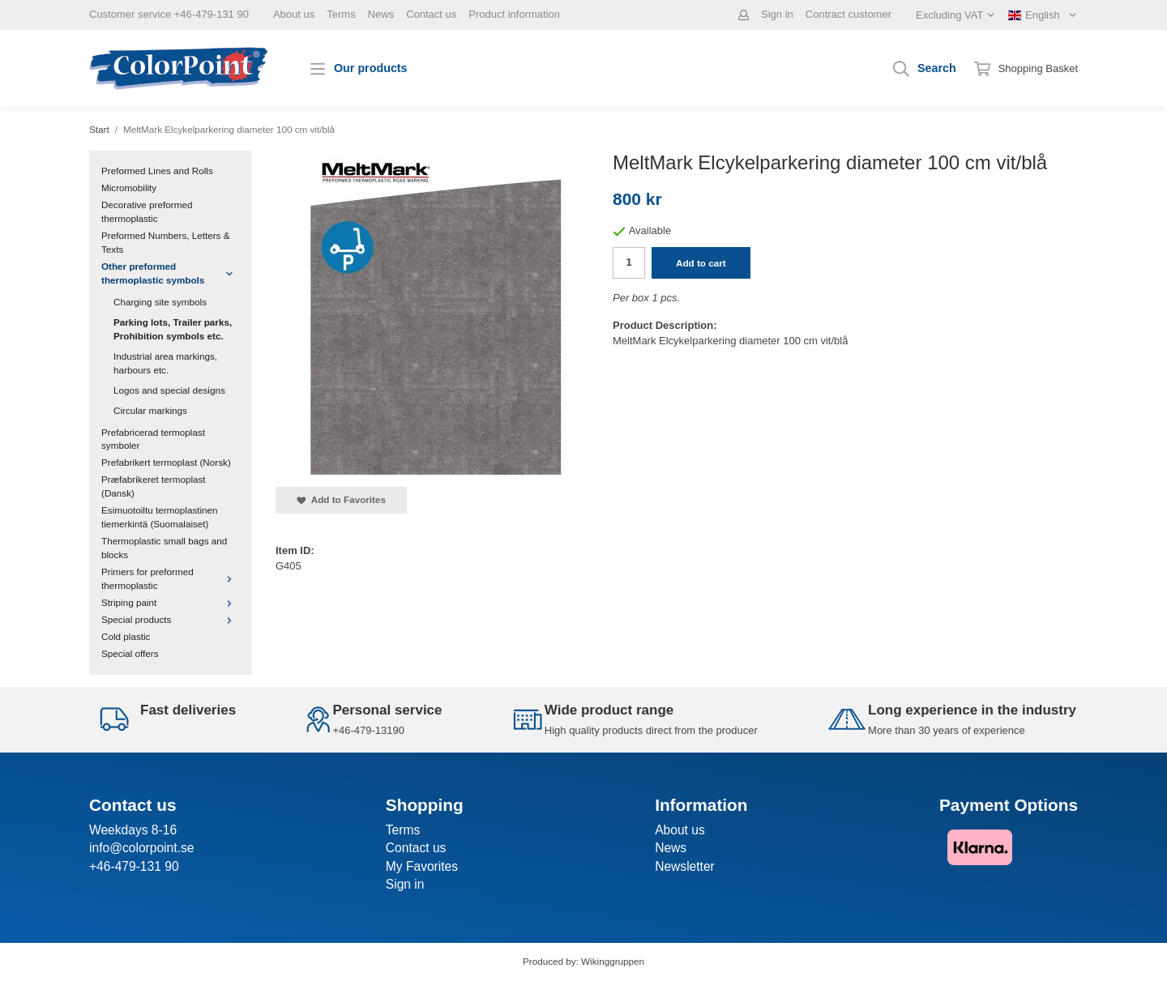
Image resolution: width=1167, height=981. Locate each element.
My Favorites (422, 866)
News (381, 14)
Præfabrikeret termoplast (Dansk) (153, 486)
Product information (514, 14)
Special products (170, 619)
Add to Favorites (341, 499)
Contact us (431, 14)
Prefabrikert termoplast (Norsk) (166, 462)
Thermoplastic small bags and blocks (164, 547)
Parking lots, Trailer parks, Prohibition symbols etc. (172, 329)
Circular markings (150, 410)
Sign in (777, 14)
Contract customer (848, 14)
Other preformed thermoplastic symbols (170, 273)
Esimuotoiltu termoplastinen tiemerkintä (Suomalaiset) (159, 517)
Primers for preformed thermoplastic (170, 578)
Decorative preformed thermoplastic (146, 211)
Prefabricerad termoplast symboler (153, 439)
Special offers (130, 653)
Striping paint (170, 602)
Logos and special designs (169, 390)
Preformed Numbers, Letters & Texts (165, 242)
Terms (341, 14)
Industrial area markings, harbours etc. (165, 363)
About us (293, 14)
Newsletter (685, 866)
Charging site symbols (160, 301)
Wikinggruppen (612, 961)
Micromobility (128, 187)
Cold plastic (125, 636)
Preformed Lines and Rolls (157, 170)
